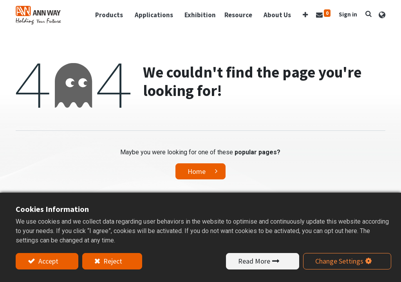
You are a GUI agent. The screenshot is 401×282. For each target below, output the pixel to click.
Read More (254, 261)
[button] (305, 15)
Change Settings (339, 261)
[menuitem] (200, 15)
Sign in (348, 14)
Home (197, 171)
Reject (112, 261)
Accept (47, 261)
